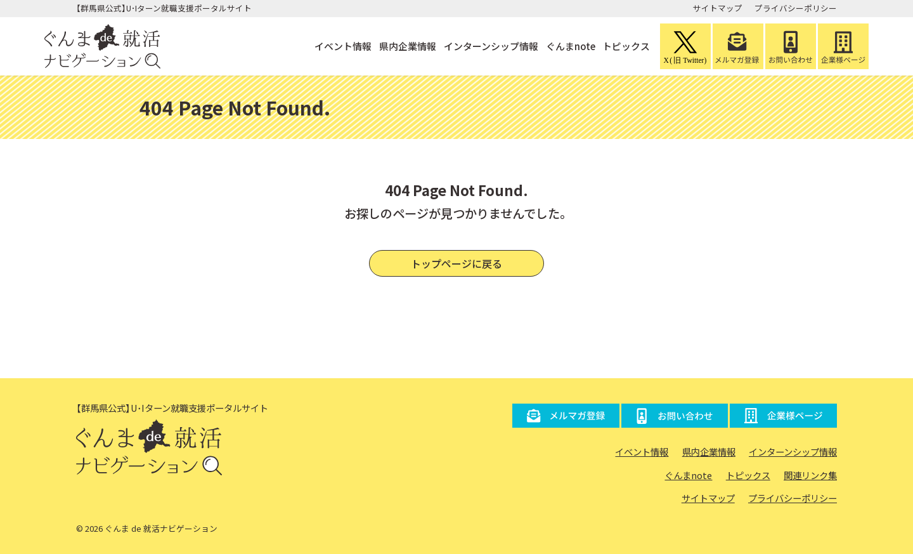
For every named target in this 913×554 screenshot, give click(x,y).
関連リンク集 (810, 475)
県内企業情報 (406, 46)
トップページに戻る (456, 263)
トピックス (626, 46)
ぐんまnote (570, 46)
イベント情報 (341, 46)
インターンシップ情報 (490, 46)
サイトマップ (717, 8)
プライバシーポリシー (795, 8)
